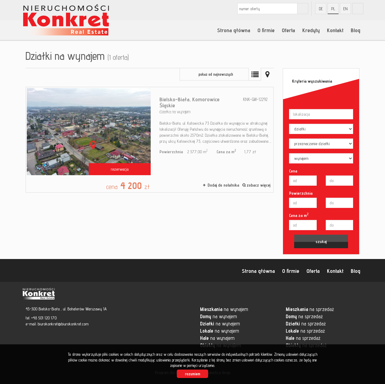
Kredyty (311, 30)
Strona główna (233, 30)
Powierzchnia (301, 193)
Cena (293, 171)
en (345, 8)
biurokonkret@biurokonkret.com (63, 324)
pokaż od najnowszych (216, 74)
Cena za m (299, 215)
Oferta (288, 30)
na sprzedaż (310, 309)
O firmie (266, 30)
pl (333, 8)
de (321, 8)
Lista (254, 74)
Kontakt (335, 30)
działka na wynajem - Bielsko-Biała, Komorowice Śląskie (149, 139)
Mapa (267, 74)
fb (357, 8)
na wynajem (224, 309)
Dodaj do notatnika (223, 185)
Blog (355, 30)
